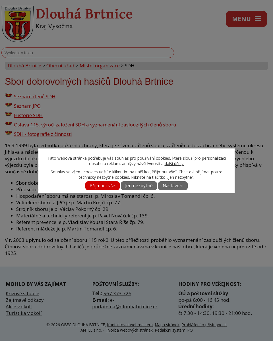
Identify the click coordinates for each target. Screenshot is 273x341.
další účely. (174, 163)
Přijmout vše (102, 186)
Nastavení (173, 186)
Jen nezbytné (139, 186)
